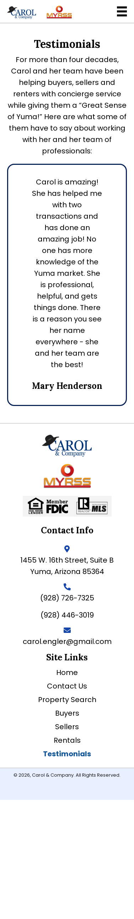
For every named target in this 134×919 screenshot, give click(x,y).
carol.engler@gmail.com (67, 641)
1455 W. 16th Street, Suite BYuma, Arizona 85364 (67, 566)
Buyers (67, 713)
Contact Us (67, 686)
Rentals (67, 740)
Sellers (67, 727)
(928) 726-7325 (67, 598)
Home (67, 672)
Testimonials (67, 754)
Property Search (67, 700)
